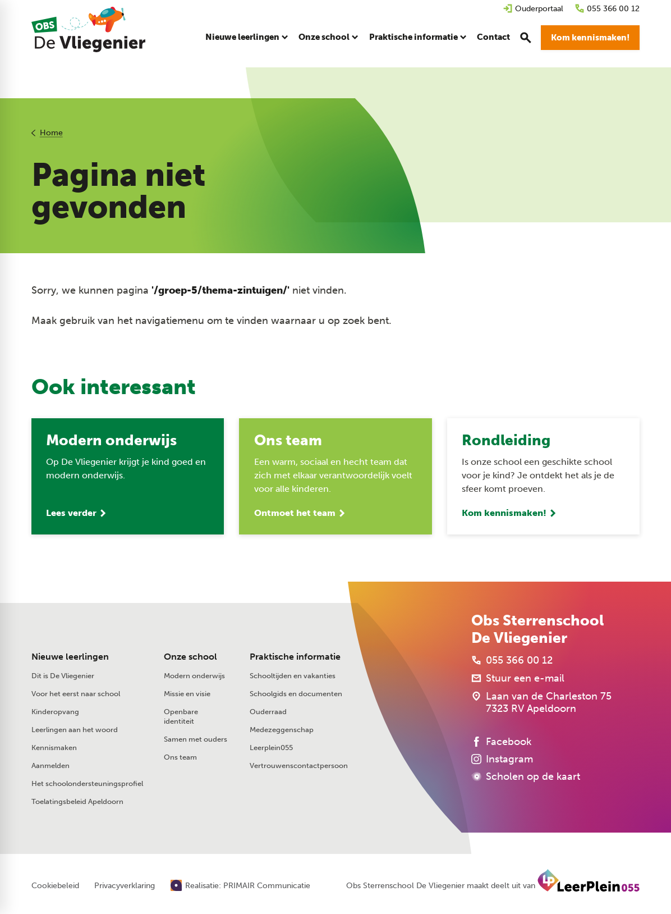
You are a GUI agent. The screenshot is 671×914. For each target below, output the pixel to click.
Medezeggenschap (282, 731)
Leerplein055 (271, 749)
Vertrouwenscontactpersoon (299, 767)
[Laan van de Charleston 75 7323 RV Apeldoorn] (541, 704)
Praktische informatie (295, 657)
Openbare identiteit (181, 718)
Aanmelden (50, 767)
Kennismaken (54, 749)
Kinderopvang (55, 713)
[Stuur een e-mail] (517, 680)
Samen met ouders (195, 741)
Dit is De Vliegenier (62, 677)
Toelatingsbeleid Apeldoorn (77, 803)
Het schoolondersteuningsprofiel (87, 785)
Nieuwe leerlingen (70, 657)
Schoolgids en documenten (296, 695)
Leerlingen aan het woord (74, 731)
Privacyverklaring (124, 887)
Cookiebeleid (55, 887)
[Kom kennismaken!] (590, 39)
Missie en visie (187, 695)
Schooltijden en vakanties (293, 677)
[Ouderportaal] (533, 9)
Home (51, 133)
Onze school (190, 657)
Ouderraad (268, 713)
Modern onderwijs (194, 677)
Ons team (180, 759)
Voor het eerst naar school (75, 695)
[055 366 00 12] (607, 9)
